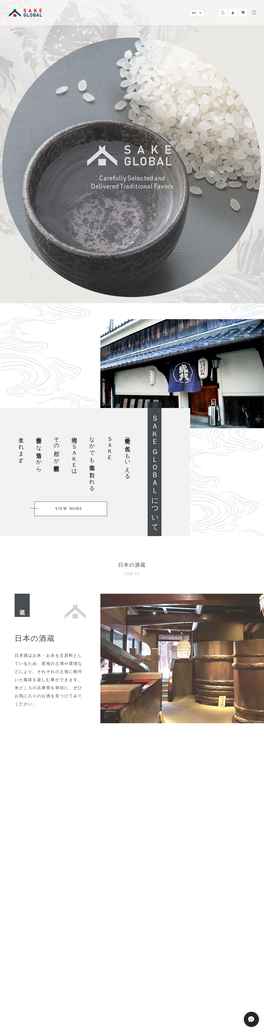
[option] (132, 151)
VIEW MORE (68, 508)
